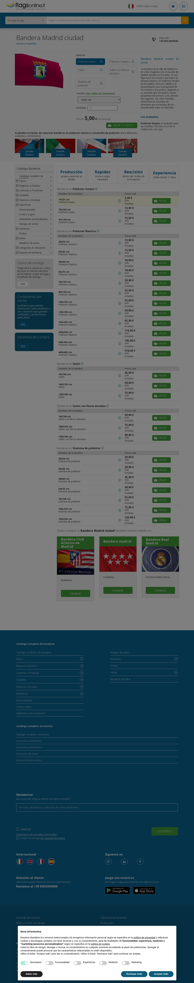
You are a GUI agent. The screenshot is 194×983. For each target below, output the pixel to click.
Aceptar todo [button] (161, 974)
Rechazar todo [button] (134, 974)
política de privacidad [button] (144, 937)
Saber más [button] (31, 974)
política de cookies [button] (100, 944)
